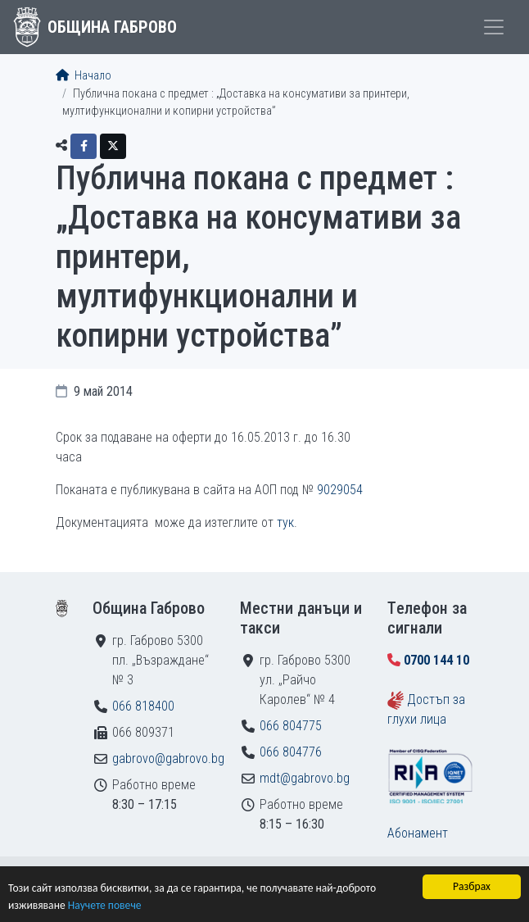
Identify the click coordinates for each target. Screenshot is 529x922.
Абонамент (417, 833)
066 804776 (291, 752)
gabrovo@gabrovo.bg (168, 758)
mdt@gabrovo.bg (305, 778)
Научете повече (105, 905)
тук (285, 522)
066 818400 (143, 706)
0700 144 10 (436, 660)
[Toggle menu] (494, 27)
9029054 (340, 489)
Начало (83, 76)
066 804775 (291, 726)
